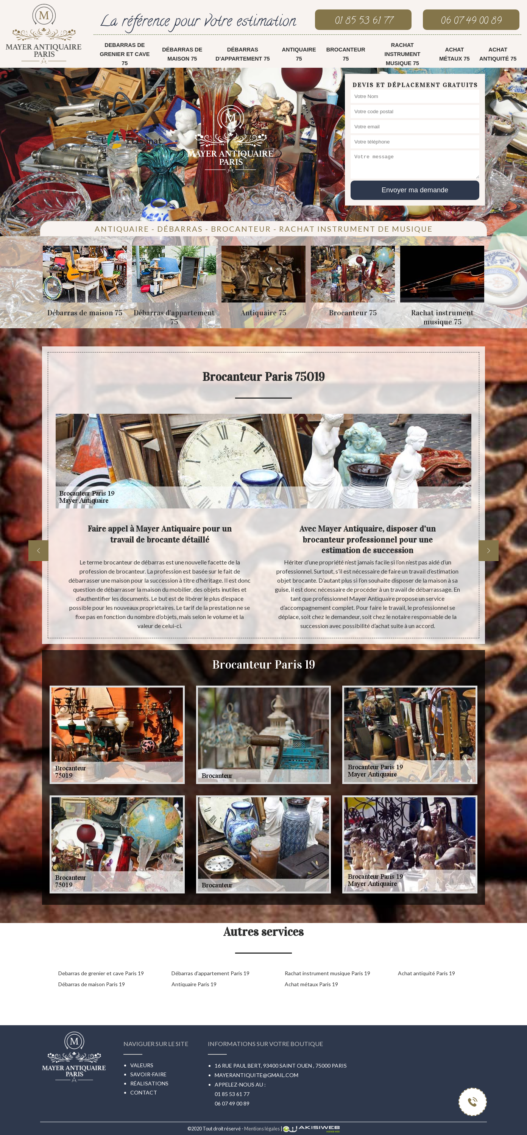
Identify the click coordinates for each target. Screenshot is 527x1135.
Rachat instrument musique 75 (402, 54)
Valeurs (141, 1065)
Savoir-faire (148, 1074)
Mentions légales (262, 1129)
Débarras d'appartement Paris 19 (210, 973)
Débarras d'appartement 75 (242, 54)
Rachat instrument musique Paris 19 (327, 973)
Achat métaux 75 (454, 54)
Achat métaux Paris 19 (311, 984)
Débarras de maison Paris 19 (91, 984)
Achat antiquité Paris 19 (426, 973)
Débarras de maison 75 (182, 54)
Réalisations (149, 1083)
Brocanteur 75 (345, 54)
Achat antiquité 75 (497, 54)
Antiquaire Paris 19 (194, 984)
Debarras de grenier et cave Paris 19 (101, 973)
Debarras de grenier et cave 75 (125, 54)
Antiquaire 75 (299, 54)
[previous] (38, 550)
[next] (489, 550)
